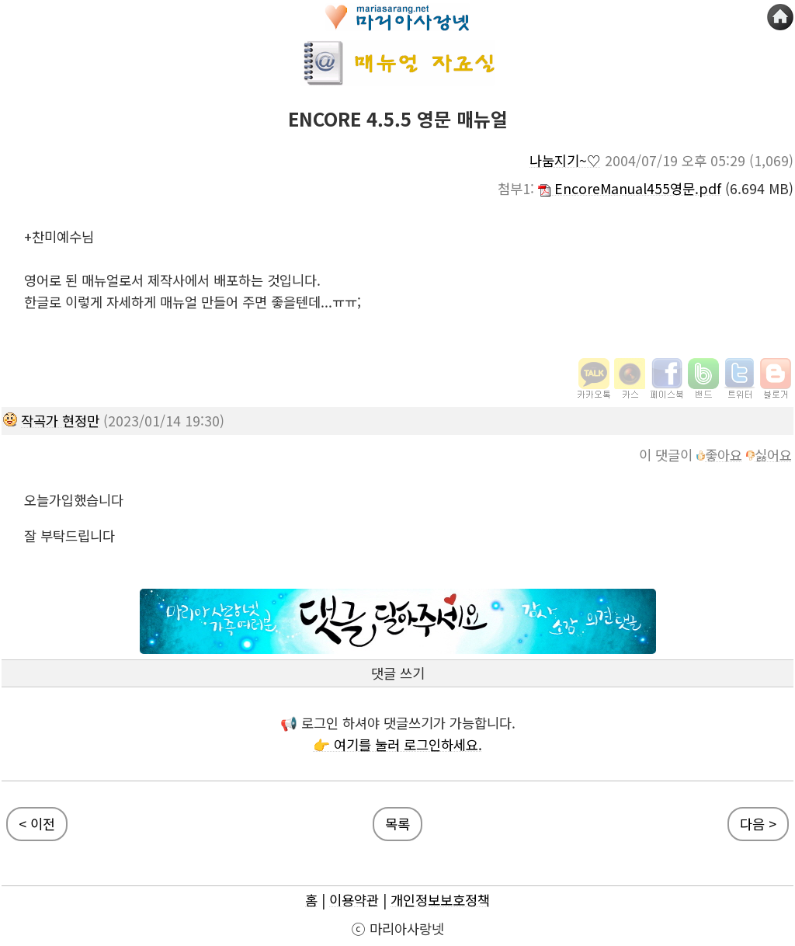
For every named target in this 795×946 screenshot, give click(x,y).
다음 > (758, 823)
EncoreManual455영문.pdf (629, 188)
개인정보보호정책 (440, 899)
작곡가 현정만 (60, 420)
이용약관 (354, 899)
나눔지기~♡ (565, 160)
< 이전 (37, 823)
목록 (397, 823)
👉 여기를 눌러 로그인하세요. (397, 744)
